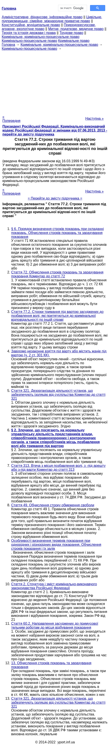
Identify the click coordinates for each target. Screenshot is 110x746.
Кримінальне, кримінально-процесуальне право (40, 37)
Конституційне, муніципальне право (31, 25)
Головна (8, 44)
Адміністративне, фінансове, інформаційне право (42, 17)
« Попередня (11, 119)
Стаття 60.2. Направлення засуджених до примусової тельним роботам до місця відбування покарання (54, 625)
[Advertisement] (55, 81)
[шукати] (72, 8)
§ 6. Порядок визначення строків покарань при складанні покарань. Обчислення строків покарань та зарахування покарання (57, 233)
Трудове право (71, 33)
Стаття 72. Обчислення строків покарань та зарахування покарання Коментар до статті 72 (57, 274)
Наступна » (94, 118)
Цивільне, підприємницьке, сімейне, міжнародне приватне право (52, 19)
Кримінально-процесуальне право (29, 41)
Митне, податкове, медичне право (76, 29)
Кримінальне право (73, 41)
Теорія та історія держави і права (29, 33)
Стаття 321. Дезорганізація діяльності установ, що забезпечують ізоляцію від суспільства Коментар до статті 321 (58, 394)
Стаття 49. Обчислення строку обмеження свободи (52, 505)
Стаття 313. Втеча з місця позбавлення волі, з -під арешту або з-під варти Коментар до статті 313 (58, 467)
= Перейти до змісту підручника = (55, 198)
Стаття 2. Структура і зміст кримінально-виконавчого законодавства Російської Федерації (54, 586)
